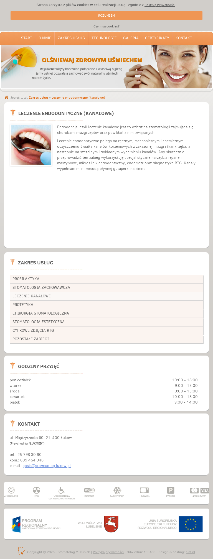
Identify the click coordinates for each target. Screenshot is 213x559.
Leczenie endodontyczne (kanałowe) (78, 97)
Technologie (104, 38)
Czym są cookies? (106, 26)
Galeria (131, 38)
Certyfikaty (157, 38)
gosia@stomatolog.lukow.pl (46, 465)
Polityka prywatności (108, 552)
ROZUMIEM (106, 15)
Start (26, 38)
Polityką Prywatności (159, 5)
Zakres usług (71, 38)
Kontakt (184, 38)
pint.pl (190, 552)
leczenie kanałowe (31, 296)
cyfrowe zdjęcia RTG (33, 330)
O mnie (45, 38)
